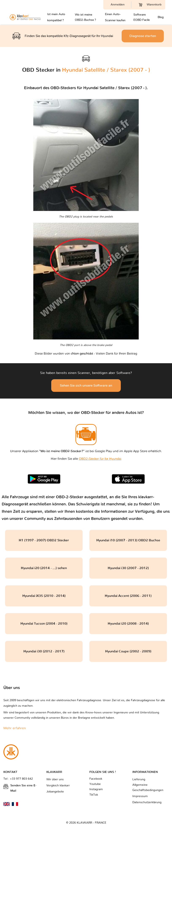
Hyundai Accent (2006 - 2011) (128, 596)
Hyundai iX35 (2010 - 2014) (44, 596)
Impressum (140, 796)
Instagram (96, 789)
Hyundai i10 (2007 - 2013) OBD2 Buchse (128, 540)
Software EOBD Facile (141, 17)
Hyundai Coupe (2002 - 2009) (128, 651)
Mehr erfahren (14, 728)
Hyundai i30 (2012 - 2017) (43, 651)
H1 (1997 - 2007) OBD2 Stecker (44, 540)
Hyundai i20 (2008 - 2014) (128, 623)
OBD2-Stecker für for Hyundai (100, 458)
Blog (161, 17)
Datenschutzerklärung (146, 802)
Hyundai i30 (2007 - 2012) (128, 568)
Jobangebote (55, 791)
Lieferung (138, 779)
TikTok (93, 794)
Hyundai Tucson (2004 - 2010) (43, 623)
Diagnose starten (142, 36)
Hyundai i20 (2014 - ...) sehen (44, 568)
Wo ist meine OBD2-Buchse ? (85, 17)
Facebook (95, 778)
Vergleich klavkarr (58, 785)
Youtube (95, 784)
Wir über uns (55, 779)
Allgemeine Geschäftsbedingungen (147, 787)
